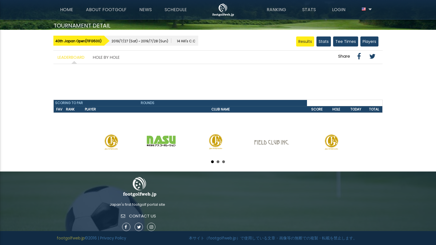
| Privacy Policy (112, 238)
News (145, 9)
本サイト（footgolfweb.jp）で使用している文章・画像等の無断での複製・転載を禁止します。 (273, 238)
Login (338, 9)
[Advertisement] (218, 83)
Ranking (276, 9)
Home (66, 9)
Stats (309, 9)
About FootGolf (106, 9)
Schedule (176, 9)
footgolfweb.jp (71, 238)
